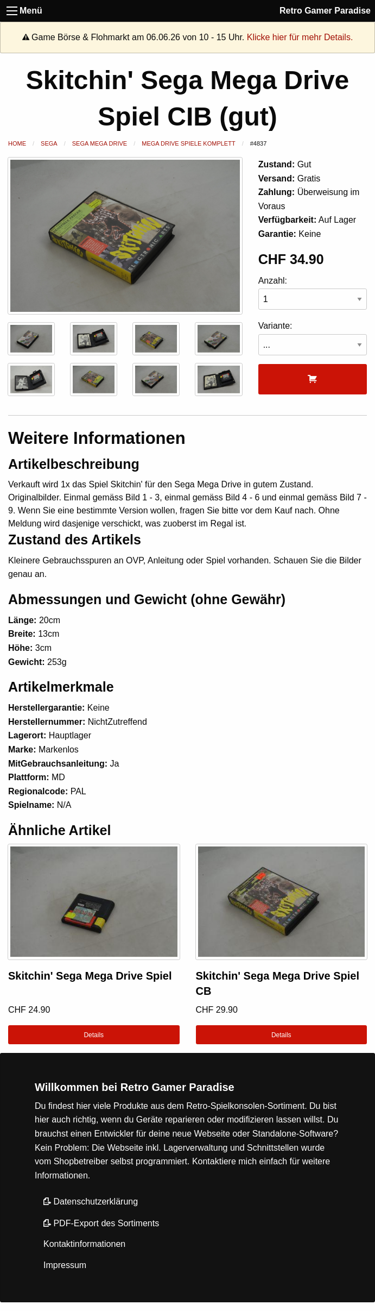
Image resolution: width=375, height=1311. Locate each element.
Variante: (312, 338)
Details (94, 1035)
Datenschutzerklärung (90, 1201)
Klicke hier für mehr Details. (300, 37)
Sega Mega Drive (99, 143)
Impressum (64, 1265)
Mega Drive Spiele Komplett (188, 143)
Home (17, 143)
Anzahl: (312, 293)
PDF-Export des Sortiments (101, 1223)
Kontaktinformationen (84, 1244)
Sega (49, 143)
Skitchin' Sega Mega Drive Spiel (90, 976)
